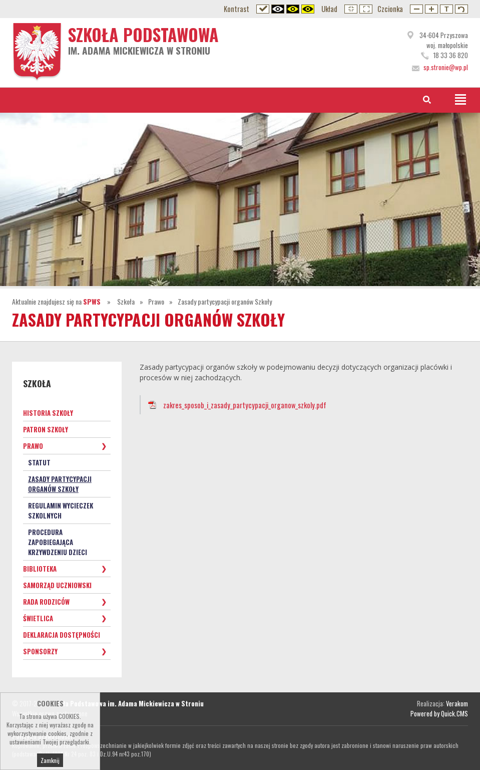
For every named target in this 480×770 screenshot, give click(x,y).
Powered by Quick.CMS (439, 713)
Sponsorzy (40, 651)
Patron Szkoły (45, 429)
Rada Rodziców (46, 602)
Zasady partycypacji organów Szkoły (225, 301)
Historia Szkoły (48, 413)
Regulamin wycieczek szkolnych (60, 510)
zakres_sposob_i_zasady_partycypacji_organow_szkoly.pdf (244, 405)
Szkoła (126, 301)
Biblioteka (40, 569)
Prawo (156, 301)
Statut (39, 462)
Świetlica (38, 618)
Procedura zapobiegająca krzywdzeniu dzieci (57, 542)
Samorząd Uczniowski (57, 585)
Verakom (457, 703)
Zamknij (50, 762)
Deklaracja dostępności (61, 635)
